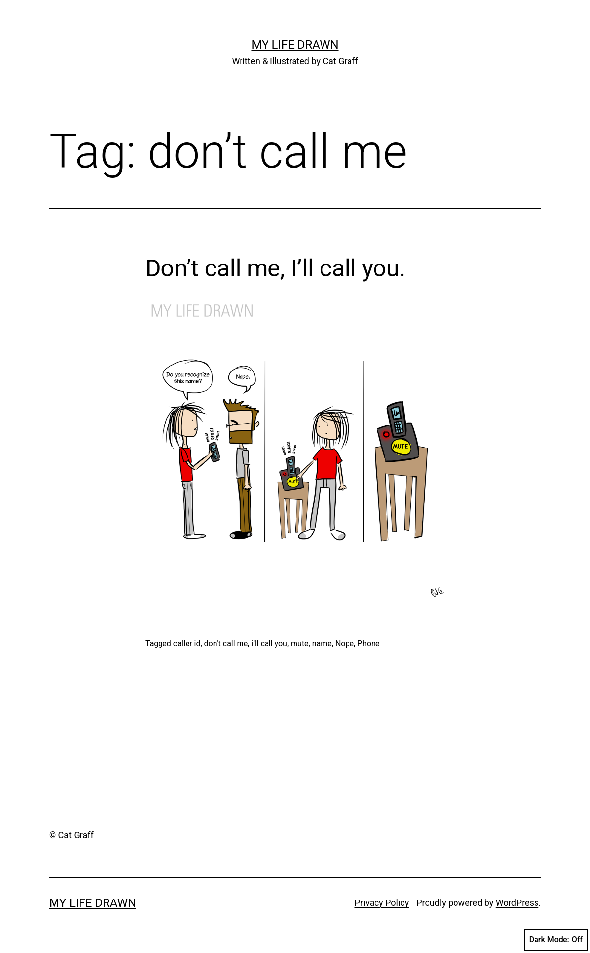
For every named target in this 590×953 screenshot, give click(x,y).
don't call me (226, 643)
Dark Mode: (556, 940)
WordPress (517, 903)
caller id (187, 643)
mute (300, 643)
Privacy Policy (381, 903)
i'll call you (269, 643)
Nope (344, 643)
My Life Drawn (294, 45)
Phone (368, 643)
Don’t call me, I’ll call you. (275, 268)
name (322, 643)
